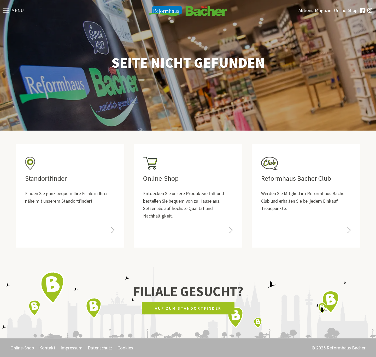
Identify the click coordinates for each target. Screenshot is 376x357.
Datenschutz (100, 348)
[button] (13, 10)
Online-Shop (345, 10)
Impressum (72, 348)
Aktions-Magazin (314, 10)
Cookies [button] (125, 348)
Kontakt (47, 348)
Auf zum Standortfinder (188, 308)
